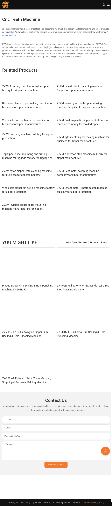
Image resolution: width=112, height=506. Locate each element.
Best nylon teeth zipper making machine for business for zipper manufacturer (27, 105)
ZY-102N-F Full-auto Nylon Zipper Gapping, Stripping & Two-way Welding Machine (26, 380)
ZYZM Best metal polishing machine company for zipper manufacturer (78, 172)
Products (94, 242)
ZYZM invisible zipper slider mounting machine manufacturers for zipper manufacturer (24, 207)
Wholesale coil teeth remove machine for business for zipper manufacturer (26, 122)
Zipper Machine (9, 35)
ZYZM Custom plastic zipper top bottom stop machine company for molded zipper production (83, 122)
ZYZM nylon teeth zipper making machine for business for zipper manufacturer (83, 139)
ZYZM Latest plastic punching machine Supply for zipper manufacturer (79, 88)
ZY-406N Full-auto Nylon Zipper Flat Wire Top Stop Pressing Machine (83, 287)
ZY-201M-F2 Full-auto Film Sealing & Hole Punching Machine (81, 333)
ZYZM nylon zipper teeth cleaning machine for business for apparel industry (27, 172)
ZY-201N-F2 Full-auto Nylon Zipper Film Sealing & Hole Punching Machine (25, 333)
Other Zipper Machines (76, 242)
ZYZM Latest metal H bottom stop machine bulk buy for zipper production (82, 189)
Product (104, 242)
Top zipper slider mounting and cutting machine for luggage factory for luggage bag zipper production (28, 156)
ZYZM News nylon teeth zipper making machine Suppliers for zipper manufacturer (82, 105)
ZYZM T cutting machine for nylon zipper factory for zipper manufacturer (25, 88)
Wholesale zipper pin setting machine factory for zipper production (28, 189)
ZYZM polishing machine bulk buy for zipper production (27, 136)
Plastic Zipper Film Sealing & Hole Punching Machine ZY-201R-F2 (27, 287)
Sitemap (86, 502)
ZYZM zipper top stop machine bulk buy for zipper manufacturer (82, 155)
